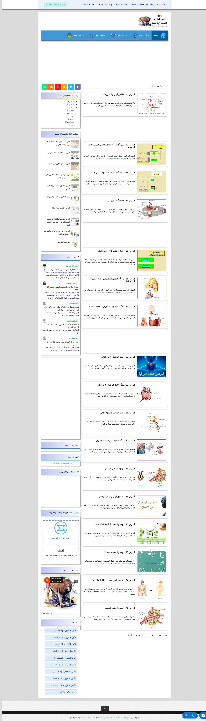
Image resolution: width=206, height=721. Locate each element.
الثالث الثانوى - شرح (65, 665)
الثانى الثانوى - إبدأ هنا (64, 671)
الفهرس (132, 4)
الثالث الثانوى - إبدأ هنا (64, 651)
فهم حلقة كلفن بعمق (61, 242)
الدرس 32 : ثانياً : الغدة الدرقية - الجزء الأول (118, 384)
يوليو (71, 125)
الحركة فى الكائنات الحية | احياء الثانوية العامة (62, 330)
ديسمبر (70, 110)
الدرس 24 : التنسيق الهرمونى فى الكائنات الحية (117, 580)
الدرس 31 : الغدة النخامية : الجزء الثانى (120, 412)
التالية (136, 635)
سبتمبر (70, 119)
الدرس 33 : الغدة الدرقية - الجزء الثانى (120, 357)
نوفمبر (70, 113)
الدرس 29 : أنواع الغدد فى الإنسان (122, 468)
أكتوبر (70, 116)
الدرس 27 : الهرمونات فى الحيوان (121, 608)
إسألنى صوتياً (87, 4)
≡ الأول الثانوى (139, 35)
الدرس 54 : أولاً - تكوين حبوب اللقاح (57, 164)
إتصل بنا (107, 4)
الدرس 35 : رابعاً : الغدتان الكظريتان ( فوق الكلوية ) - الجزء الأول (111, 278)
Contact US (83, 717)
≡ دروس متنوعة (73, 35)
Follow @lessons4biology (59, 463)
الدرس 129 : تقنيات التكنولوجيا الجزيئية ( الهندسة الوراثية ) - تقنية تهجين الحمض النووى (56, 222)
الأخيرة (129, 635)
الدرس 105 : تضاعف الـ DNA (59, 208)
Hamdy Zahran (70, 321)
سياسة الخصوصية (120, 4)
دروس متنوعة (68, 692)
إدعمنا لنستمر (160, 4)
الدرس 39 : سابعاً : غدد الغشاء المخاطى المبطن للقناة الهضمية (112, 144)
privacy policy (73, 717)
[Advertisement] (103, 63)
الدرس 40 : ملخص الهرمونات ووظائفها (120, 94)
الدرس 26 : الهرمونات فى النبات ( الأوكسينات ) (117, 524)
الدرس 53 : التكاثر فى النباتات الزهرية (57, 152)
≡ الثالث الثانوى (95, 35)
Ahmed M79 (71, 303)
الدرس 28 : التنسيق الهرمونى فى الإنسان (119, 496)
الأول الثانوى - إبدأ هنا (64, 630)
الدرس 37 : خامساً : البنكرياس (123, 200)
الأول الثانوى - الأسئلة (64, 637)
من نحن (98, 4)
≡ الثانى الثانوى (117, 35)
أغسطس (69, 122)
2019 (70, 102)
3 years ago (63, 315)
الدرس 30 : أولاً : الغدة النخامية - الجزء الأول (118, 440)
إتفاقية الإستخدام (145, 4)
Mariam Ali (71, 338)
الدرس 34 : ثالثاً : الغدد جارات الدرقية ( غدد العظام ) (116, 306)
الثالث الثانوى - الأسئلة (64, 658)
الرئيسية (158, 35)
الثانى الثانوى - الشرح (65, 685)
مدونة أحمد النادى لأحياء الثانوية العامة (109, 717)
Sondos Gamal (70, 283)
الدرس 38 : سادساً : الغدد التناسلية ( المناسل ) (117, 172)
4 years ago (53, 350)
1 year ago (48, 278)
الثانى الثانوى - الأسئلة (64, 678)
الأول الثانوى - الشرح (65, 644)
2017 (70, 107)
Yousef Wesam (70, 266)
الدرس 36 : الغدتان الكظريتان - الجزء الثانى (118, 250)
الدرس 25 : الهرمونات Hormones (121, 552)
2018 (70, 105)
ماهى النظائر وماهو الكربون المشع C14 (56, 197)
